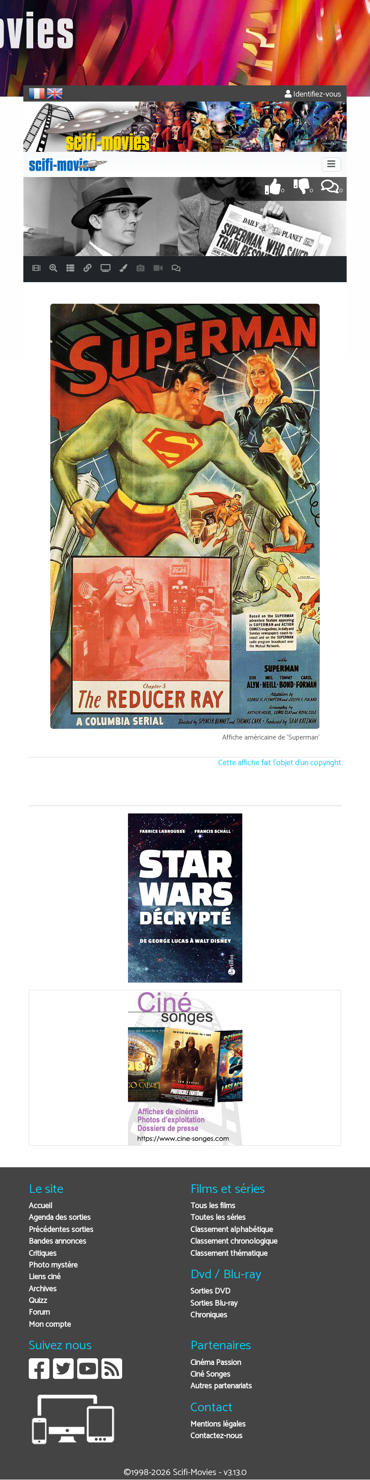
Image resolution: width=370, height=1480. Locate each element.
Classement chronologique (234, 1241)
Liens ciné (45, 1277)
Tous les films (212, 1206)
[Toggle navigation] (331, 164)
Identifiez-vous (313, 94)
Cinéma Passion (215, 1362)
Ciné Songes (210, 1374)
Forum (39, 1312)
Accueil (40, 1206)
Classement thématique (229, 1253)
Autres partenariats (221, 1386)
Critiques (43, 1253)
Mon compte (50, 1324)
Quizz (38, 1300)
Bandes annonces (57, 1241)
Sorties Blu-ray (214, 1303)
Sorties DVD (210, 1291)
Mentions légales (218, 1424)
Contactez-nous (216, 1436)
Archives (43, 1289)
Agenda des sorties (60, 1217)
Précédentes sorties (61, 1229)
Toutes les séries (218, 1217)
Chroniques (208, 1315)
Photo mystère (53, 1265)
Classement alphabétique (231, 1229)
